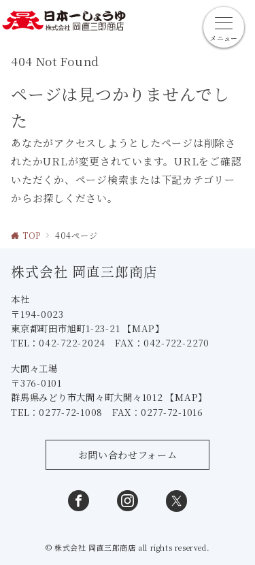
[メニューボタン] (223, 27)
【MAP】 (143, 328)
